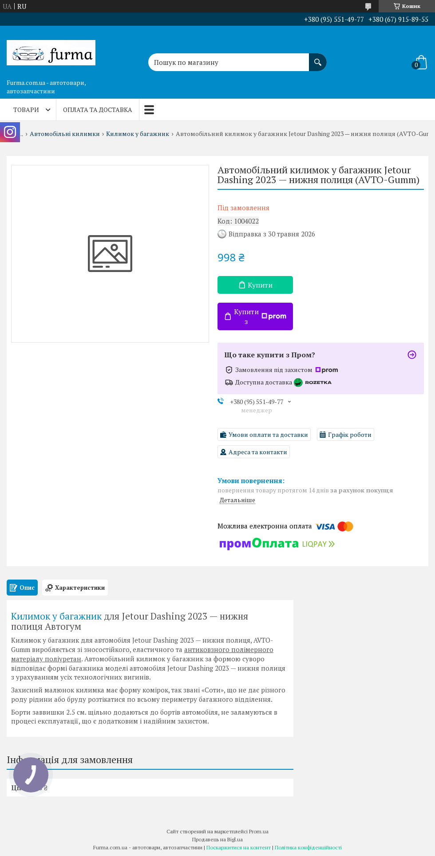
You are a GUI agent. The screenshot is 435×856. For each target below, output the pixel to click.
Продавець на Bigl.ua (217, 839)
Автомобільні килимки (65, 134)
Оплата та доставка (97, 109)
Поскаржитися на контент (238, 847)
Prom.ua (259, 831)
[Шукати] (318, 58)
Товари (26, 109)
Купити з (260, 316)
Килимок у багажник (137, 134)
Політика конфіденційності (308, 847)
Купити (260, 285)
